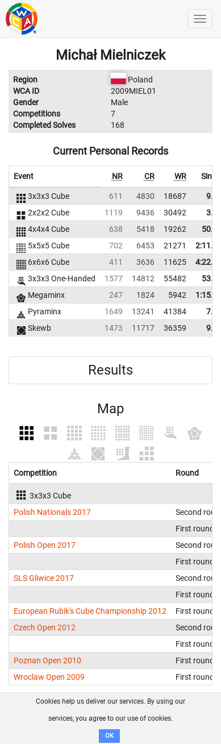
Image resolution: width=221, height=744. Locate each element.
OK (109, 735)
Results (110, 370)
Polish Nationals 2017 (52, 512)
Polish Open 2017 (45, 545)
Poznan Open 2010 (47, 660)
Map (110, 409)
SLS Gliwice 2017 (44, 578)
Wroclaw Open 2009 (49, 676)
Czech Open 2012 (45, 627)
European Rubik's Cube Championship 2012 (90, 611)
